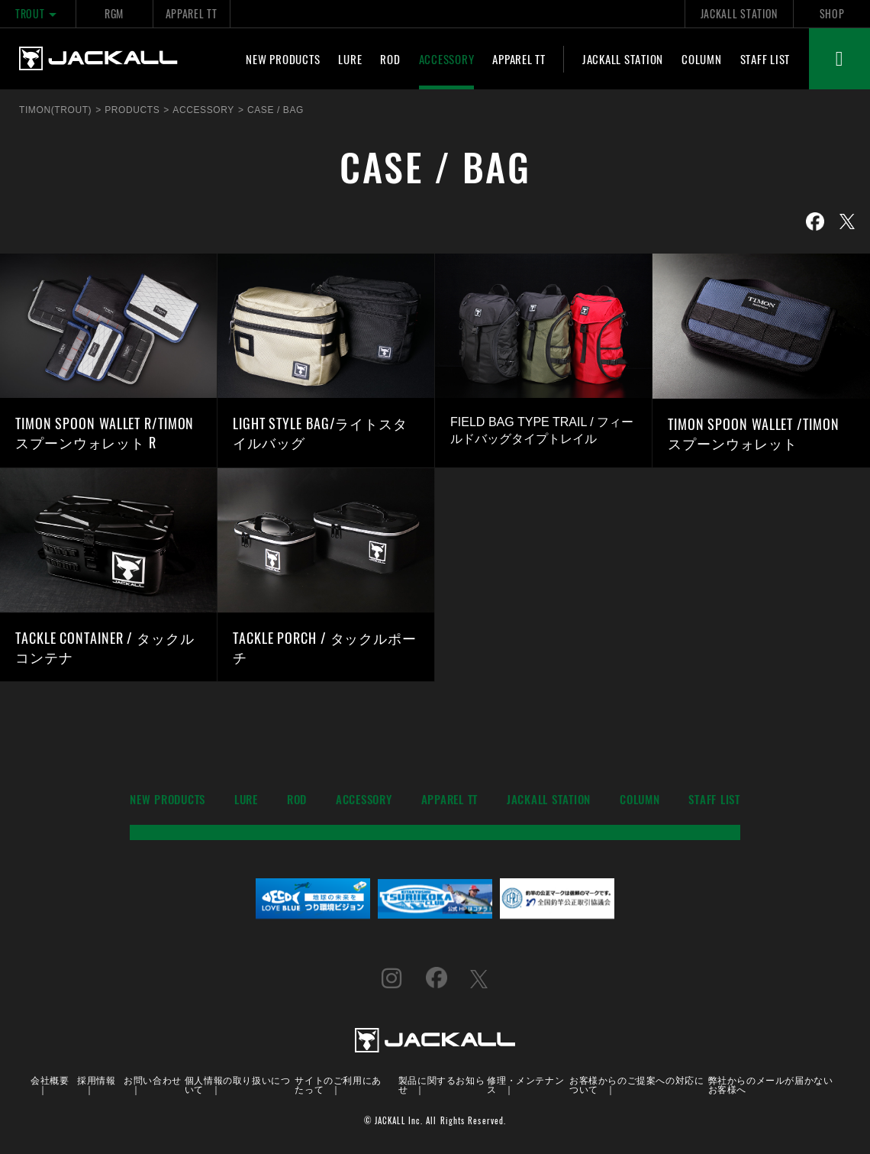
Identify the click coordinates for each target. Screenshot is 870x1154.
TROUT (37, 13)
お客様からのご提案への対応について (636, 1084)
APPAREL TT (192, 13)
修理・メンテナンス (525, 1084)
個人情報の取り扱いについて (238, 1084)
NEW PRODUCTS (283, 59)
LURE (350, 59)
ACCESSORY (447, 59)
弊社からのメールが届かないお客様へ (770, 1084)
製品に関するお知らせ (441, 1084)
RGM (114, 13)
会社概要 (50, 1080)
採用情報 (96, 1080)
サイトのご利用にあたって (338, 1084)
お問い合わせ (153, 1080)
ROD (390, 59)
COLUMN (702, 59)
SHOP (832, 13)
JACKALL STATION (739, 13)
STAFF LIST (765, 59)
